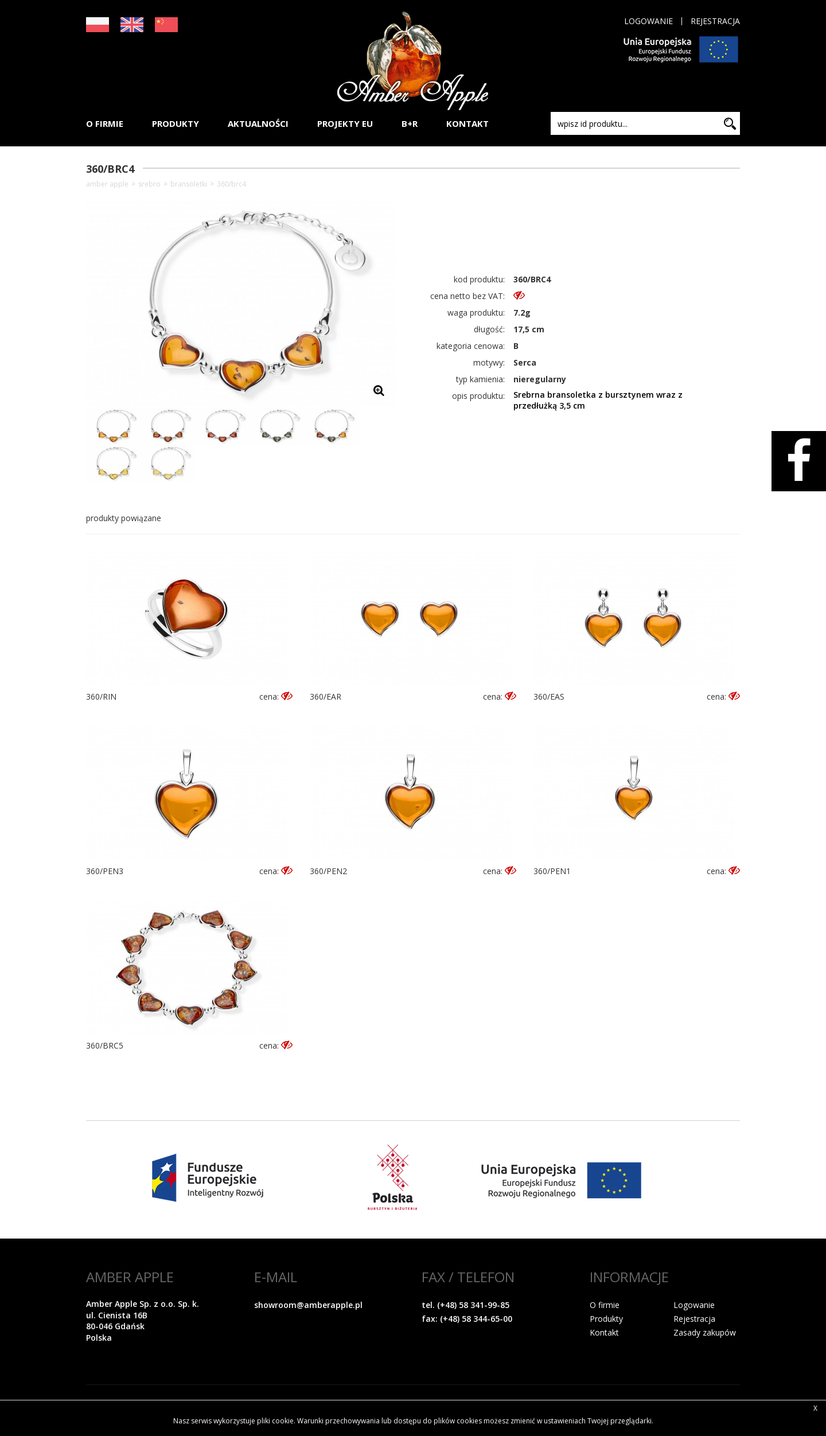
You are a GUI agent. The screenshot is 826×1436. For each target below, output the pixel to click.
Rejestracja (715, 21)
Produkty (606, 1318)
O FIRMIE (104, 123)
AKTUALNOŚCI (258, 123)
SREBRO (149, 184)
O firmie (605, 1304)
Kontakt (604, 1332)
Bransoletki (188, 184)
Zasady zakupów (704, 1332)
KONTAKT (467, 123)
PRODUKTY (175, 123)
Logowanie (648, 21)
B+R (410, 123)
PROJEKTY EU (345, 123)
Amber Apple (107, 184)
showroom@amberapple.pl (308, 1304)
